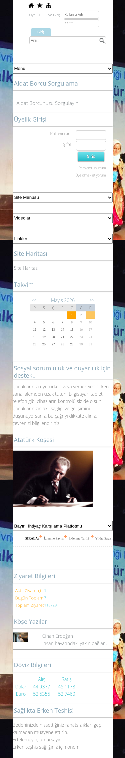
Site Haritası (26, 268)
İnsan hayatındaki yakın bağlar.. (74, 643)
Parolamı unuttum (92, 168)
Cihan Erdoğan (57, 636)
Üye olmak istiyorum (90, 175)
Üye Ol (34, 14)
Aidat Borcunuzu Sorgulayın (48, 103)
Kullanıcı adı (60, 134)
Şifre (67, 144)
